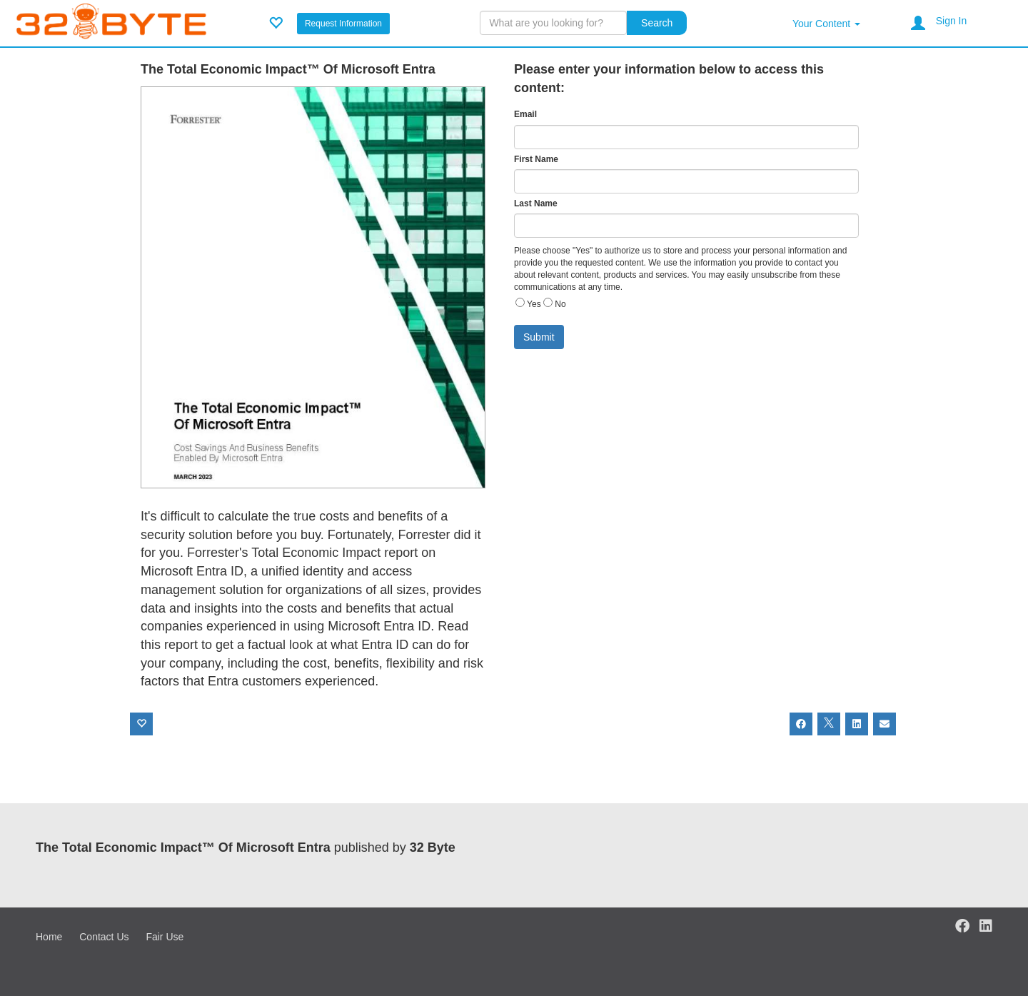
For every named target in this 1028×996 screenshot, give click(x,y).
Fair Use (164, 936)
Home (49, 936)
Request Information (343, 24)
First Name (536, 159)
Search (656, 23)
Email (525, 114)
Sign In (951, 20)
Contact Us (103, 936)
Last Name (536, 203)
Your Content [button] (826, 23)
